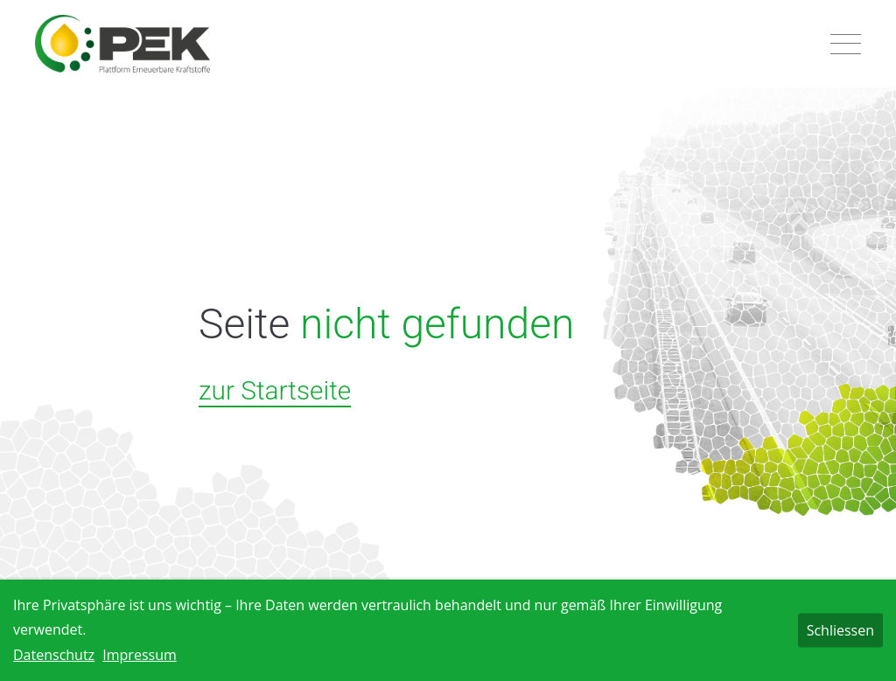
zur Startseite (275, 390)
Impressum (139, 654)
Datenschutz (53, 654)
